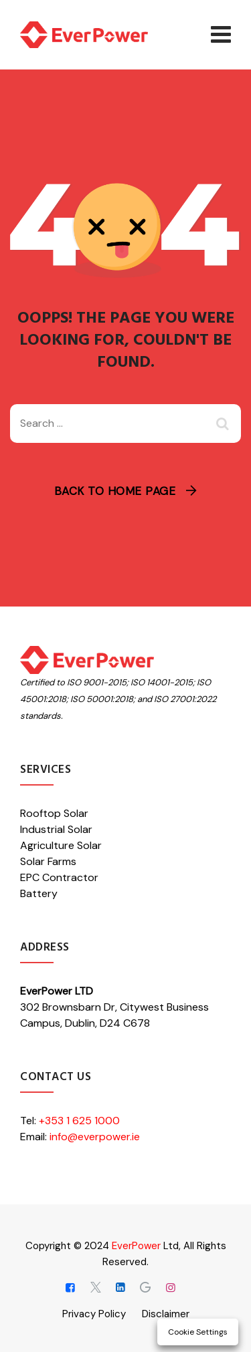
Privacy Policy (94, 1314)
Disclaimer (165, 1314)
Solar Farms (48, 861)
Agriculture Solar (61, 845)
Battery (39, 893)
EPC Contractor (59, 877)
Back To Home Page (115, 491)
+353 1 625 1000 (79, 1121)
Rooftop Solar (54, 813)
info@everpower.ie (95, 1137)
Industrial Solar (56, 829)
